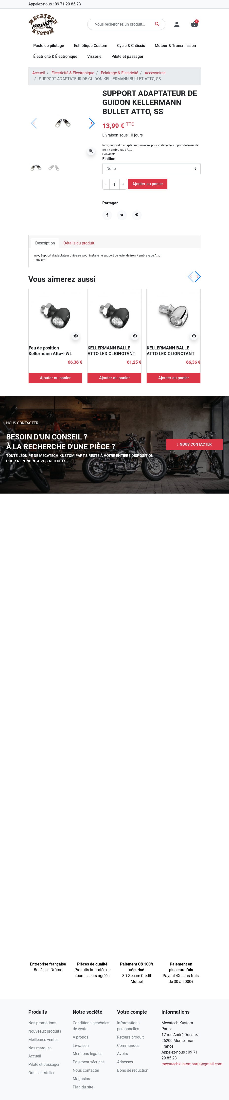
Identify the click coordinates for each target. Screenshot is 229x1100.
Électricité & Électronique (73, 73)
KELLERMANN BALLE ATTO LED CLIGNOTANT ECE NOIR (111, 353)
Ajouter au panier (147, 183)
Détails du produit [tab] (78, 243)
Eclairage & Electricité (119, 73)
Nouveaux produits (44, 1031)
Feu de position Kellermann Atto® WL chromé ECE (50, 353)
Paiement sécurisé (89, 1062)
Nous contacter (86, 1070)
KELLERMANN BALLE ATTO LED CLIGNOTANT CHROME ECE (170, 353)
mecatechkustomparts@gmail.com (191, 1064)
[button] (194, 444)
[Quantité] (114, 184)
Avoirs (122, 1053)
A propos (80, 1037)
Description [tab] (45, 243)
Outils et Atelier (41, 1072)
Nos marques (40, 1048)
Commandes (128, 1045)
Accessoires (155, 73)
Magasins (81, 1078)
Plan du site (83, 1087)
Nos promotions (42, 1023)
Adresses (125, 1062)
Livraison (81, 1045)
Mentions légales (87, 1053)
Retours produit (130, 1037)
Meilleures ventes (43, 1039)
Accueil (38, 73)
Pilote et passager (43, 1064)
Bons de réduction (132, 1070)
